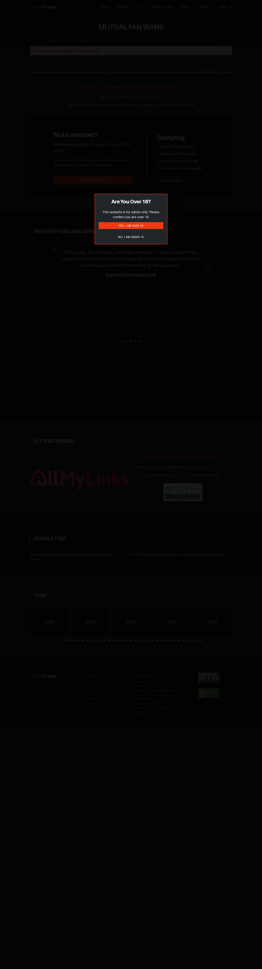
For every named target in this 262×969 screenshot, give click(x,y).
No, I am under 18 (131, 237)
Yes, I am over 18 (131, 225)
